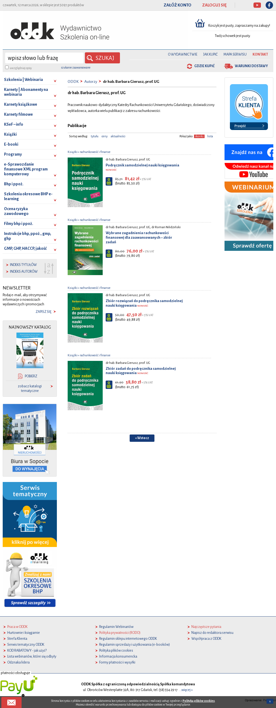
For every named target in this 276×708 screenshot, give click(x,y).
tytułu (94, 136)
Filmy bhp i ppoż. (18, 223)
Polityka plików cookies (116, 650)
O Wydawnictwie (182, 54)
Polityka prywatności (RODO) (119, 633)
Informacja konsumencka (118, 656)
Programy (13, 154)
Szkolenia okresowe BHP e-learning (28, 196)
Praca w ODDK (17, 627)
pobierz (31, 376)
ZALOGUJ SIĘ (214, 5)
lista (210, 136)
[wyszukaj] (44, 58)
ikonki (199, 136)
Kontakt (260, 54)
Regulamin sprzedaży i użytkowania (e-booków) (134, 645)
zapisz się (43, 312)
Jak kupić (210, 54)
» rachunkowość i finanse (94, 152)
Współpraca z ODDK (206, 639)
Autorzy (90, 82)
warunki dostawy (251, 66)
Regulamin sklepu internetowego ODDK (128, 639)
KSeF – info (13, 124)
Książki (10, 134)
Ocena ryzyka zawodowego (16, 211)
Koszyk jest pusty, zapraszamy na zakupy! (239, 26)
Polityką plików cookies (198, 703)
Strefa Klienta (17, 639)
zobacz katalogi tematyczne (30, 388)
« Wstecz (142, 438)
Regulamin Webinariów (116, 627)
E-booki (11, 144)
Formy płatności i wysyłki (117, 662)
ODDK (73, 82)
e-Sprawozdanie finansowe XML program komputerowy (26, 169)
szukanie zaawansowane (75, 67)
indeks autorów (24, 271)
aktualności (118, 136)
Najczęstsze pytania (206, 627)
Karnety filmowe (18, 114)
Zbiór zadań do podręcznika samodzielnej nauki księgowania (141, 371)
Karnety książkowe (20, 104)
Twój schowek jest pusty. (233, 36)
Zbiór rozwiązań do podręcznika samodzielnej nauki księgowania (144, 303)
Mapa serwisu (235, 54)
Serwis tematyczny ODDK (25, 645)
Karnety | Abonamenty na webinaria (26, 92)
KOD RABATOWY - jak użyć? (27, 650)
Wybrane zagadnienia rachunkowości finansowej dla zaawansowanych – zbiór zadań (139, 237)
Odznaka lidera (18, 662)
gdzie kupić (204, 66)
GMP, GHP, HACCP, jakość (25, 248)
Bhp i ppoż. (13, 184)
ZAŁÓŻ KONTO (177, 5)
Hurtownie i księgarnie (23, 633)
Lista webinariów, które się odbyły (31, 656)
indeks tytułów (23, 265)
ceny (105, 136)
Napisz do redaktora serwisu (212, 633)
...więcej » (186, 690)
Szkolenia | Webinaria (23, 79)
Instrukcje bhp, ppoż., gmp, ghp (27, 236)
